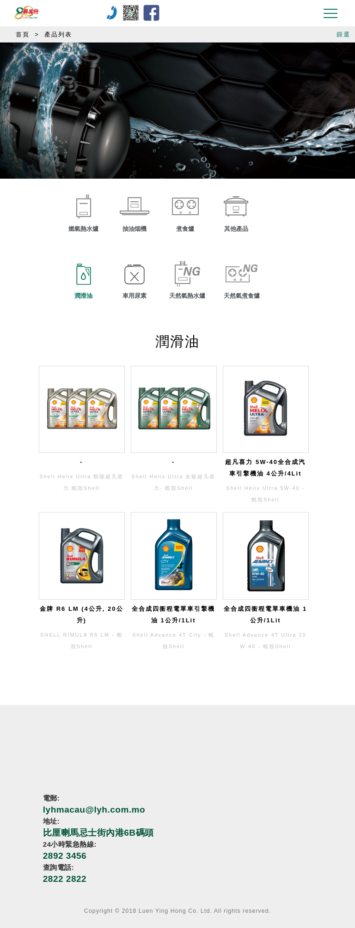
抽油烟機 (134, 228)
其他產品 (236, 228)
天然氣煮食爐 (242, 295)
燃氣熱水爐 (83, 228)
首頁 (23, 34)
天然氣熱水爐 (187, 295)
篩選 (343, 34)
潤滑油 (83, 295)
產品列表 (58, 34)
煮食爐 (185, 228)
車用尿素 (134, 295)
